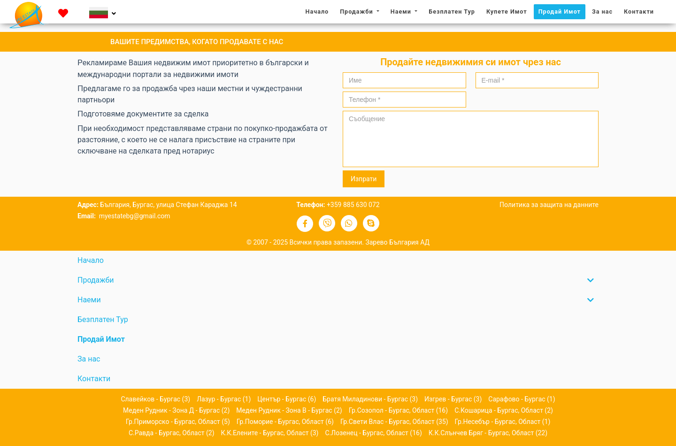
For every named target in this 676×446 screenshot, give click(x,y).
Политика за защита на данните (549, 204)
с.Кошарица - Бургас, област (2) (503, 410)
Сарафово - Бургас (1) (521, 399)
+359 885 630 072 (353, 204)
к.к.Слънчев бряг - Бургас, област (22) (488, 433)
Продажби (357, 11)
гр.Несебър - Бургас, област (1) (503, 421)
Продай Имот (559, 11)
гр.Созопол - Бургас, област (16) (398, 410)
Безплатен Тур (452, 11)
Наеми (402, 11)
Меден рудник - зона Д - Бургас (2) (176, 410)
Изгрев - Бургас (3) (453, 399)
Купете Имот (506, 11)
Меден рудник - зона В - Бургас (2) (289, 410)
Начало (320, 11)
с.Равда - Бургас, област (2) (172, 433)
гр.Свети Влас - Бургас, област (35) (394, 421)
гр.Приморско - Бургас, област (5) (178, 421)
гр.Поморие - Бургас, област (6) (285, 421)
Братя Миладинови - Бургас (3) (370, 399)
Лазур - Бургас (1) (224, 399)
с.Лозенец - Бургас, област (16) (373, 433)
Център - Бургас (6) (286, 399)
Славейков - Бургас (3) (155, 399)
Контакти (639, 11)
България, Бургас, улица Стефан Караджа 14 (168, 204)
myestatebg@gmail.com (133, 216)
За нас (604, 11)
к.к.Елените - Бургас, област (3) (270, 433)
